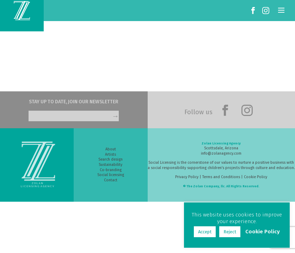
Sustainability (110, 164)
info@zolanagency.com (221, 153)
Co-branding (111, 170)
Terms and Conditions (221, 177)
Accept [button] (204, 231)
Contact (110, 180)
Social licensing (110, 175)
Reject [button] (229, 231)
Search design (110, 159)
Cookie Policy (255, 177)
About (110, 149)
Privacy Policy (186, 177)
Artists (110, 154)
